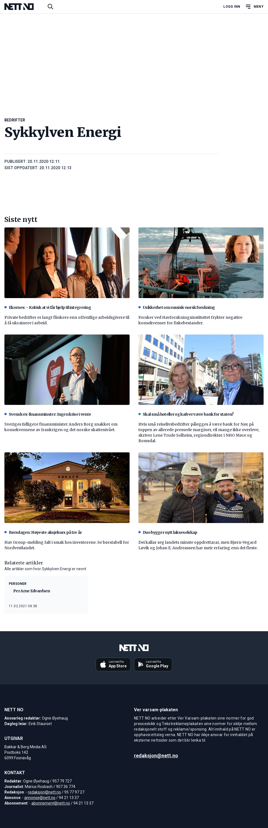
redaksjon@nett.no (44, 792)
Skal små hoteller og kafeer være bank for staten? (186, 414)
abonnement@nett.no (50, 803)
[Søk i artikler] (50, 6)
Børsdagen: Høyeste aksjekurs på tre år (43, 532)
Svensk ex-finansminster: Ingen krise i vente (47, 414)
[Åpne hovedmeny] (254, 6)
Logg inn (231, 7)
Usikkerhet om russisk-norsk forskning (176, 307)
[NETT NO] (23, 6)
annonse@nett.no (39, 797)
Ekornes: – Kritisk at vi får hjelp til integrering (47, 307)
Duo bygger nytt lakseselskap (167, 532)
